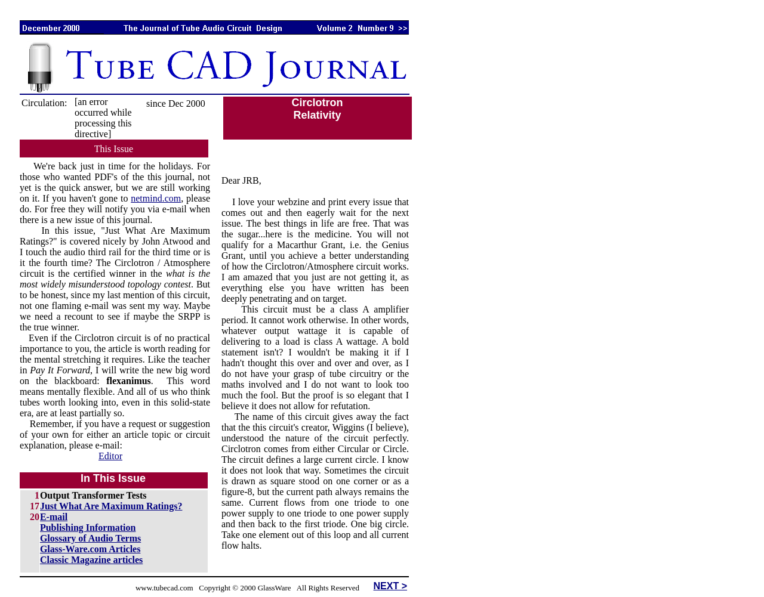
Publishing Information (87, 527)
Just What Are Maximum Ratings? (111, 506)
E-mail (53, 517)
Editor (110, 456)
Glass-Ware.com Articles (90, 549)
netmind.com (156, 198)
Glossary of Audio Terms (90, 538)
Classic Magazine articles (91, 560)
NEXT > (390, 586)
